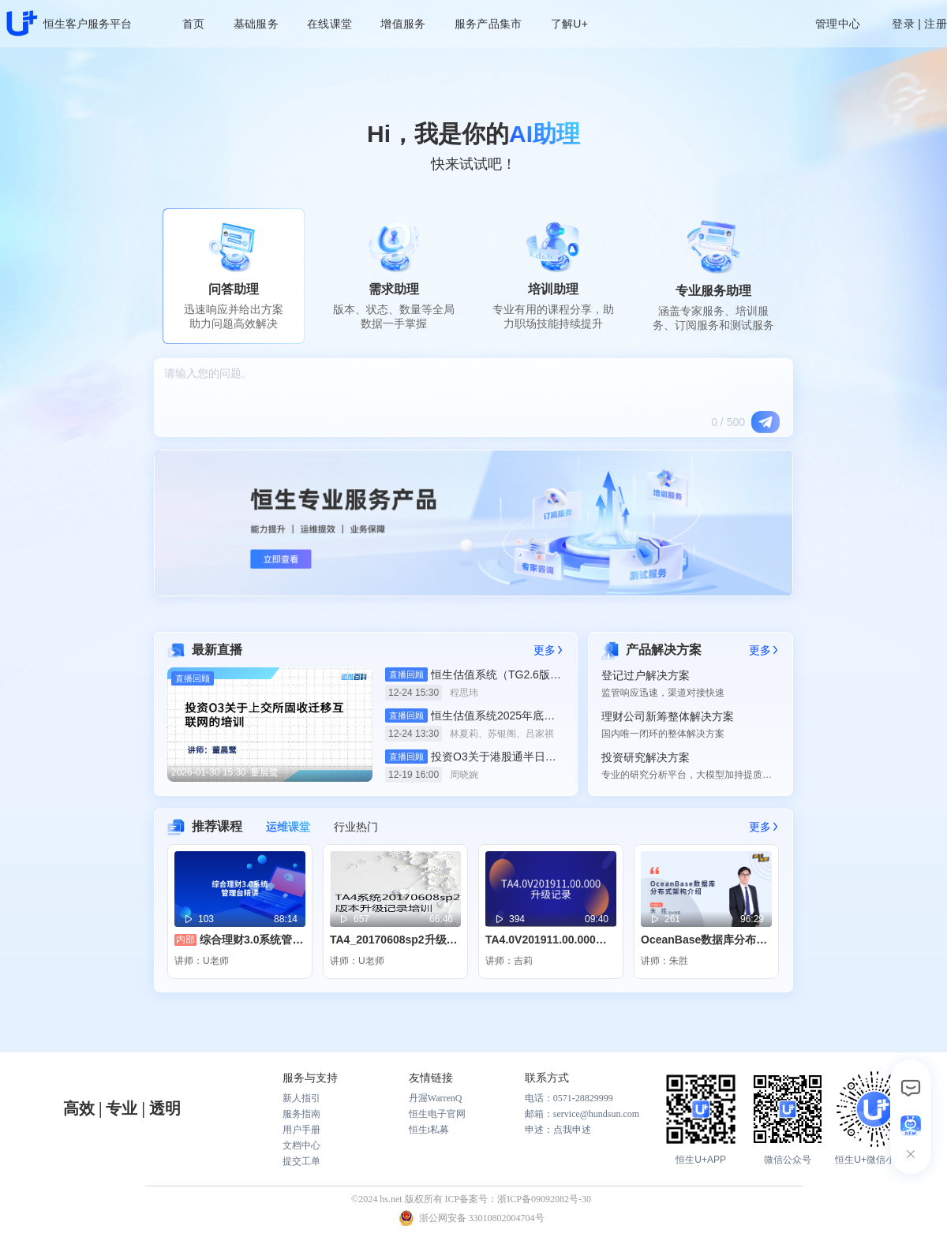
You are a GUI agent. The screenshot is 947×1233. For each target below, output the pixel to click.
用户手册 (301, 1129)
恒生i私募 (429, 1129)
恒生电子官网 (437, 1113)
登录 (903, 23)
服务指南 (301, 1113)
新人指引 (301, 1098)
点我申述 (572, 1129)
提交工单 (301, 1161)
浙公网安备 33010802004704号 (482, 1218)
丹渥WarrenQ (435, 1098)
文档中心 (301, 1145)
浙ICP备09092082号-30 (544, 1199)
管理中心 (837, 23)
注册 (935, 23)
